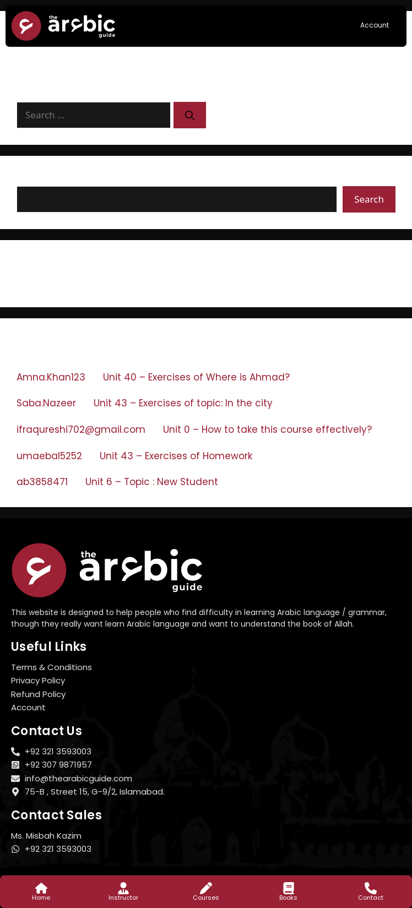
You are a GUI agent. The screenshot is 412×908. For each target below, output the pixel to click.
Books (288, 897)
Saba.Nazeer (46, 403)
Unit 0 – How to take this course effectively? (267, 429)
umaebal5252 (49, 456)
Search (33, 179)
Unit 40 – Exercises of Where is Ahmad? (196, 377)
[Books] (289, 888)
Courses (206, 897)
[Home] (41, 888)
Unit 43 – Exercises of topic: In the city (183, 403)
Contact (370, 897)
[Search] (190, 115)
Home (41, 897)
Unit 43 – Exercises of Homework (176, 456)
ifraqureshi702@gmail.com (81, 429)
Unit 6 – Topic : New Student (151, 481)
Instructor (123, 897)
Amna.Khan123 (51, 377)
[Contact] (371, 888)
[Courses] (206, 888)
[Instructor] (123, 888)
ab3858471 (42, 481)
